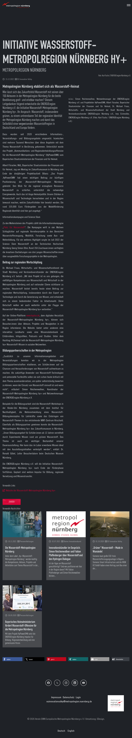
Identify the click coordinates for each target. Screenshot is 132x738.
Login (78, 697)
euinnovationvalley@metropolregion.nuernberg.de (69, 701)
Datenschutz (68, 697)
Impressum (56, 697)
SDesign (100, 718)
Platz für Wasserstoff (14, 227)
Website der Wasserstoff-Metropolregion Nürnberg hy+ (30, 490)
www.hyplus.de (33, 315)
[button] (12, 659)
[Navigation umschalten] (128, 5)
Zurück (11, 502)
